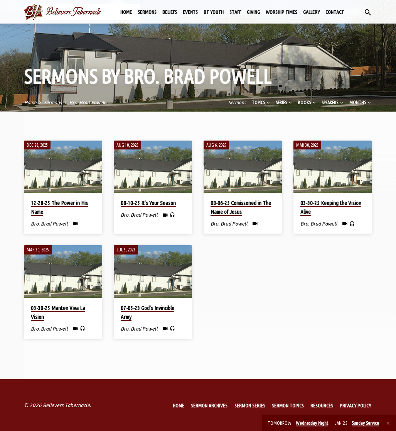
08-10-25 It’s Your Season (148, 203)
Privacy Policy (355, 405)
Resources (321, 405)
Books (307, 102)
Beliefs (169, 12)
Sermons (147, 12)
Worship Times (281, 12)
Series (284, 102)
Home (126, 12)
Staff (235, 12)
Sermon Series (249, 405)
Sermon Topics (288, 405)
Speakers (333, 102)
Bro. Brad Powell (87, 102)
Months (360, 102)
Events (190, 12)
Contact (334, 12)
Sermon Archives (209, 405)
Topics (261, 102)
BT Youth (214, 12)
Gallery (311, 12)
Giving (253, 12)
